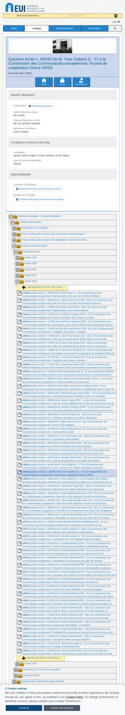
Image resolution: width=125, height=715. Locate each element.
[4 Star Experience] (79, 16)
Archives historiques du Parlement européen (39, 199)
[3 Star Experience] (76, 16)
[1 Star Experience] (69, 16)
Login (116, 21)
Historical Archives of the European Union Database (34, 8)
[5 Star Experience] (83, 16)
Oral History (95, 28)
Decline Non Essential (62, 708)
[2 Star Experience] (73, 16)
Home (14, 28)
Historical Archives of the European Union (38, 188)
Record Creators (64, 28)
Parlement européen (40, 106)
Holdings (36, 28)
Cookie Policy (74, 697)
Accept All (24, 708)
